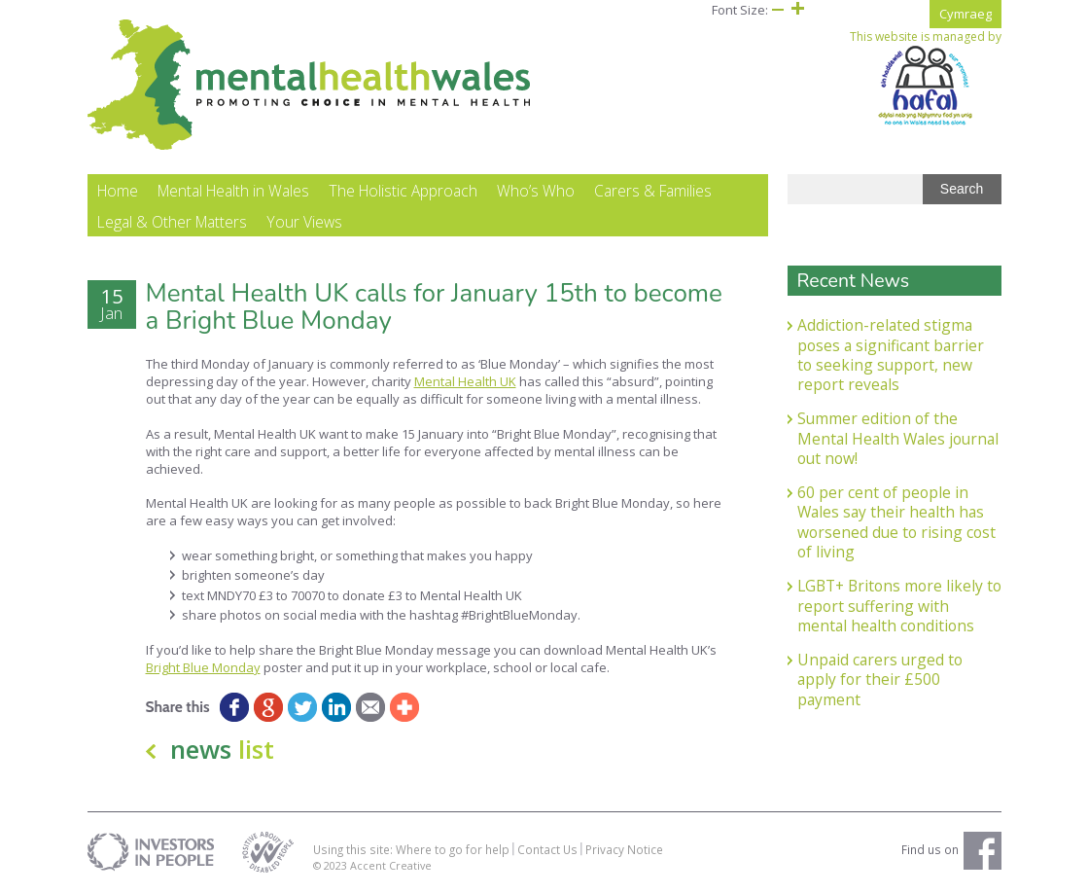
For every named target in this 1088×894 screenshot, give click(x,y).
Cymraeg (965, 13)
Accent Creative (391, 865)
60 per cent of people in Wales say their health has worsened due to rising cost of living (896, 522)
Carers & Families (653, 190)
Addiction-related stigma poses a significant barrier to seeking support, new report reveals (890, 354)
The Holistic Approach (403, 190)
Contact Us (547, 849)
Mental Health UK (465, 381)
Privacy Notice (624, 849)
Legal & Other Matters (172, 221)
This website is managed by (925, 77)
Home (117, 190)
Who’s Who (536, 190)
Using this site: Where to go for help (411, 849)
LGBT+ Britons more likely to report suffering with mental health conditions (899, 605)
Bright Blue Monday (203, 667)
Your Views (304, 221)
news (222, 749)
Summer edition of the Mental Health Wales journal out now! (898, 438)
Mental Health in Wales (233, 190)
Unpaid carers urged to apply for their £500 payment (880, 679)
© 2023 (331, 865)
